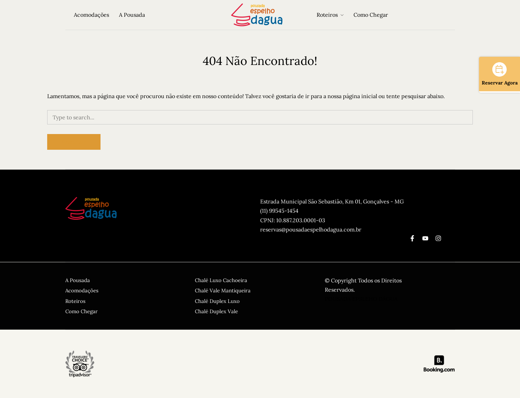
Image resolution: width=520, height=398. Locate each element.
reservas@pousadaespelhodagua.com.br (310, 229)
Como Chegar (371, 14)
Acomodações (91, 14)
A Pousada (132, 14)
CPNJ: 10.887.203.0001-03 (292, 220)
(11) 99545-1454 (279, 210)
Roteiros (327, 14)
